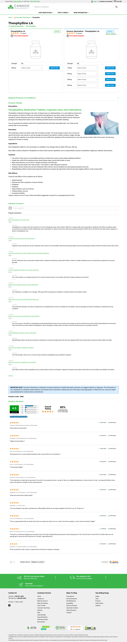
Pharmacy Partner (42, 612)
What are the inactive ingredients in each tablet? (22, 362)
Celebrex (98, 598)
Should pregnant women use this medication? (21, 238)
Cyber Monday (41, 607)
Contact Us (40, 591)
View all (10, 375)
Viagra (97, 589)
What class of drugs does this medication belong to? (23, 299)
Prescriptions (70, 589)
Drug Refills (69, 596)
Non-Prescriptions (71, 591)
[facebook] (9, 598)
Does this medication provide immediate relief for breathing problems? (28, 253)
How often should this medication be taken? (21, 347)
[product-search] (116, 7)
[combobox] (31, 68)
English (69, 639)
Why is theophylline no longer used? (18, 220)
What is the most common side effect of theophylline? (24, 316)
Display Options (25, 562)
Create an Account (106, 1)
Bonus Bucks (41, 614)
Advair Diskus (99, 596)
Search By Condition (72, 600)
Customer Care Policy (43, 600)
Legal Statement (79, 639)
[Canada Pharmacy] (19, 7)
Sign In (94, 1)
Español (61, 639)
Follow (10, 222)
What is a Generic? (111, 34)
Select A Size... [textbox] (26, 68)
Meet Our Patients (42, 596)
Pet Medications (71, 594)
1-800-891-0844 (19, 589)
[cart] (117, 1)
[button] (13, 233)
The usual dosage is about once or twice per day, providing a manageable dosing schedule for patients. (41, 355)
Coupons (69, 605)
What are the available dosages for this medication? (23, 285)
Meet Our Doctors (42, 594)
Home (10, 17)
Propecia (98, 594)
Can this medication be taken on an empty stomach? (23, 270)
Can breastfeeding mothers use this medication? (22, 333)
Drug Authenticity (42, 610)
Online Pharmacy (71, 603)
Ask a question (31, 26)
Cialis (97, 591)
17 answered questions (16, 26)
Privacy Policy (91, 639)
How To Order (41, 598)
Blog (38, 605)
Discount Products (71, 598)
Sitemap (39, 603)
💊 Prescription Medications (22, 17)
